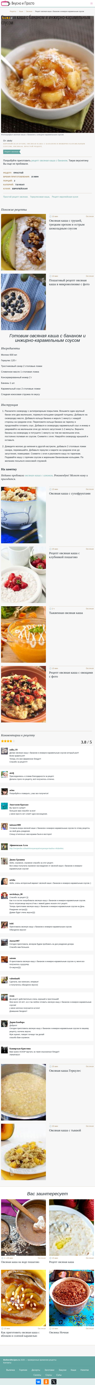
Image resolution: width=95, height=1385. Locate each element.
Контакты (7, 1363)
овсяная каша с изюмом (39, 475)
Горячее (23, 1370)
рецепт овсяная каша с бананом (49, 160)
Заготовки (49, 1370)
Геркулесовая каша (39, 197)
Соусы (48, 1375)
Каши (73, 1370)
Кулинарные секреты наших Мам (17, 3)
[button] (91, 3)
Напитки (85, 1370)
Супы (59, 1375)
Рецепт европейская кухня (65, 197)
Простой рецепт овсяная (15, 197)
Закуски (62, 1370)
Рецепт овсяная (12, 152)
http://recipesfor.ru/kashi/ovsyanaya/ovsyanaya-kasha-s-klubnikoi (36, 848)
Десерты (36, 1370)
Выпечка (10, 1370)
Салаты (37, 1375)
